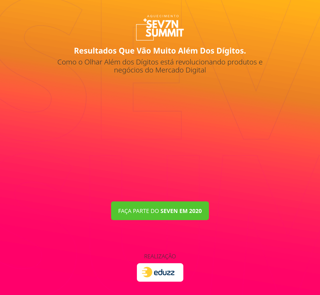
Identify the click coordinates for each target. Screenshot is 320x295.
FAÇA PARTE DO (160, 211)
